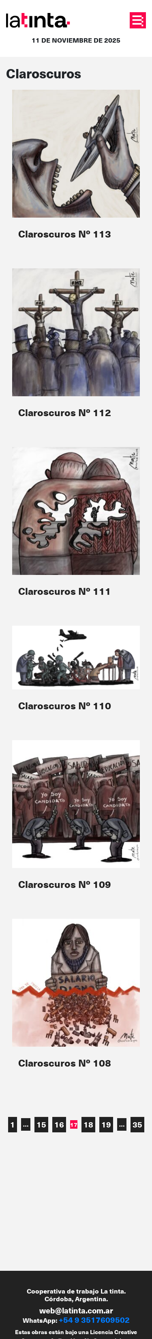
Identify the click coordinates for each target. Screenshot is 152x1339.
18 (88, 1124)
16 (59, 1124)
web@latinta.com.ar (76, 1310)
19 (106, 1124)
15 (41, 1124)
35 (137, 1124)
